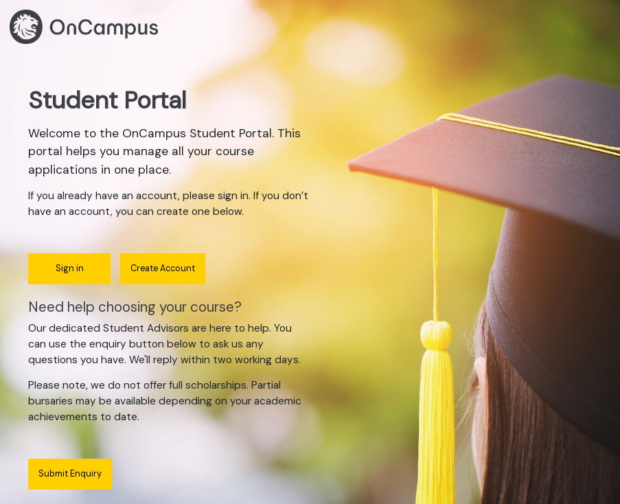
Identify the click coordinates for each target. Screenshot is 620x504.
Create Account (162, 268)
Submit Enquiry (70, 473)
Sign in (70, 268)
